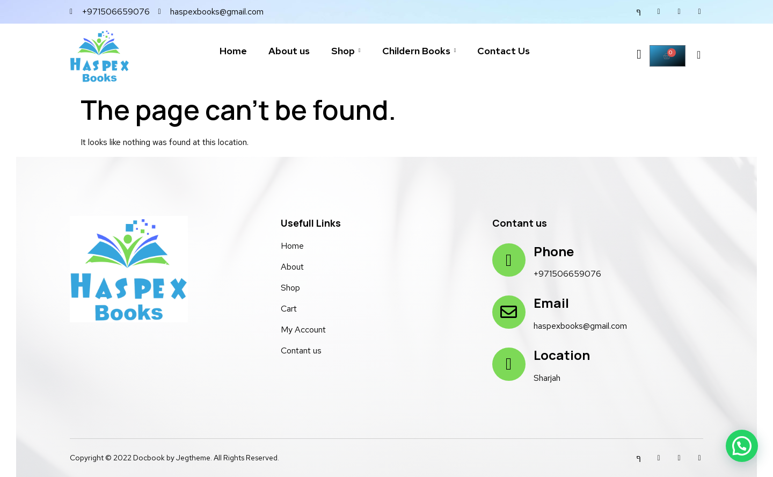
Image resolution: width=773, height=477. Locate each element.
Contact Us (503, 51)
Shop (346, 51)
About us (289, 51)
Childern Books (419, 51)
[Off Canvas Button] (638, 56)
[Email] (509, 312)
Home (233, 51)
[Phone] (509, 260)
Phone (554, 251)
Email (551, 303)
